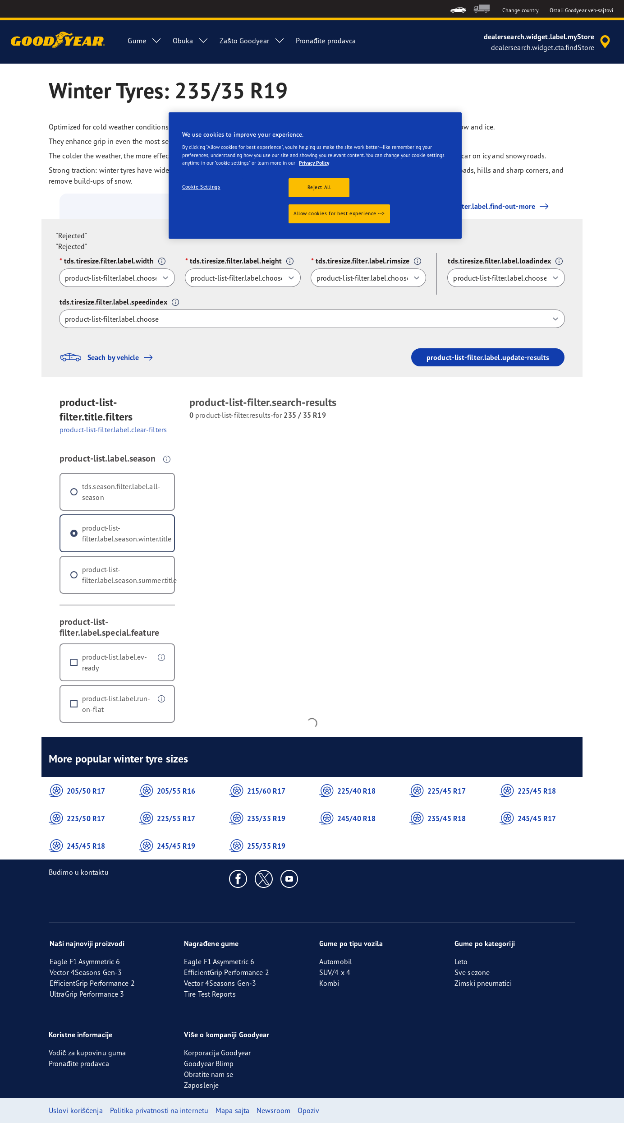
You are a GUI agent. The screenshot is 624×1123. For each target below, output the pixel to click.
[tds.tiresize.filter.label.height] (242, 278)
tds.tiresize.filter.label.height (236, 260)
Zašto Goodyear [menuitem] (252, 40)
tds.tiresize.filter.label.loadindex (499, 260)
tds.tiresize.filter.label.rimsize (362, 260)
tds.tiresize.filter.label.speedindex (113, 301)
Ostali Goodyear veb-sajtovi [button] (581, 10)
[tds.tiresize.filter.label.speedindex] (312, 319)
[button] (161, 261)
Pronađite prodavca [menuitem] (326, 40)
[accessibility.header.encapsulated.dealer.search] (548, 42)
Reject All (319, 187)
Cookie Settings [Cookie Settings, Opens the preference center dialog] (201, 187)
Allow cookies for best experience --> (339, 213)
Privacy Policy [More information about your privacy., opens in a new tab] (314, 163)
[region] (315, 175)
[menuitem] (458, 9)
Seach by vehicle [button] (108, 357)
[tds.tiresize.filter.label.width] (117, 278)
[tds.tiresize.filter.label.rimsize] (368, 278)
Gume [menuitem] (144, 40)
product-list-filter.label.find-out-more (472, 206)
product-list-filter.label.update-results (488, 357)
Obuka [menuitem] (191, 40)
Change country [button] (520, 10)
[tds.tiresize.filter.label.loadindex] (506, 278)
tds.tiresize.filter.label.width (109, 260)
